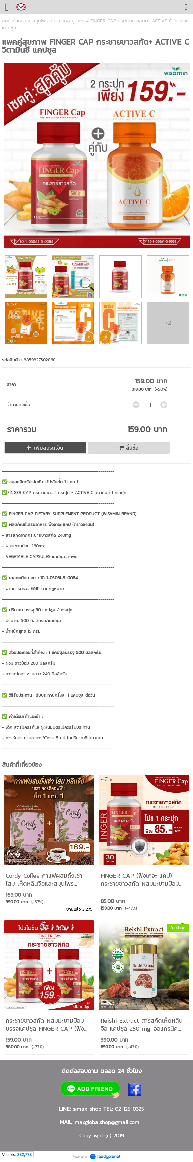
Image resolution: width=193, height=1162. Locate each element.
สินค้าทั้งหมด (14, 20)
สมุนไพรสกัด (44, 20)
